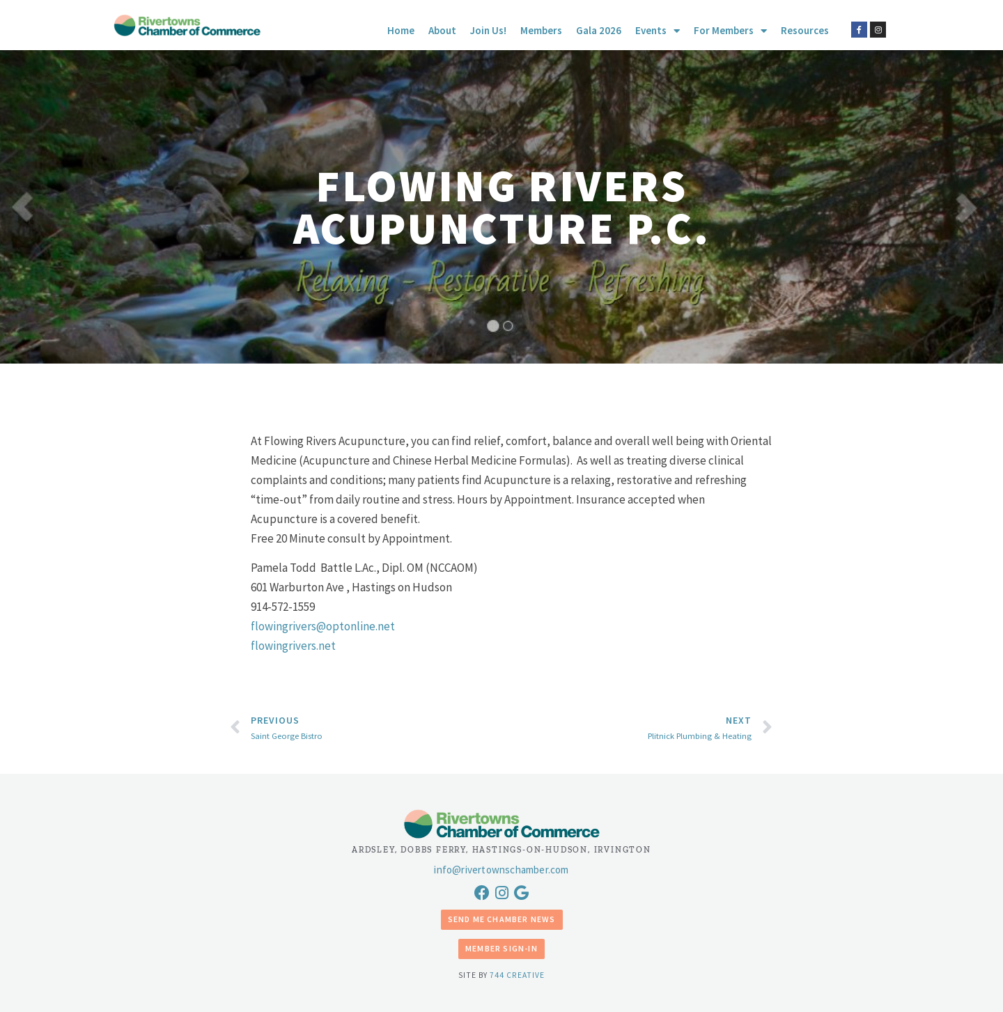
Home (400, 30)
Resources (805, 30)
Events (657, 31)
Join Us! (488, 30)
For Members (730, 31)
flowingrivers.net (293, 645)
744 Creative (517, 975)
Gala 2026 (598, 30)
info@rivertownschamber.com (501, 869)
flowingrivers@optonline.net (323, 626)
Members (541, 30)
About (442, 30)
